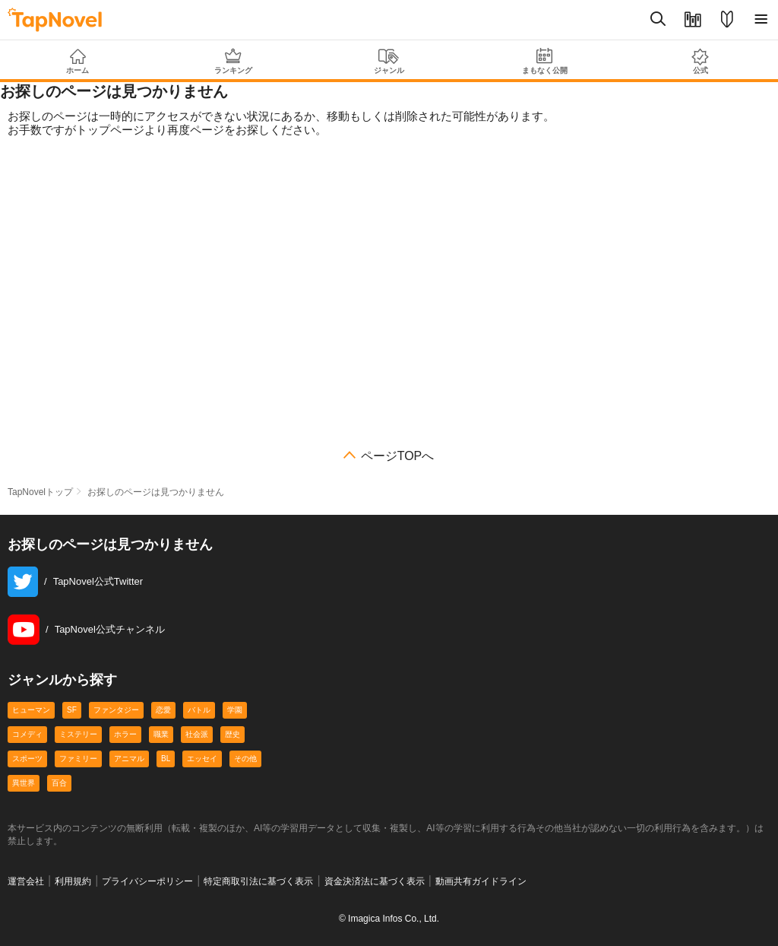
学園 (234, 710)
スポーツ (27, 758)
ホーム (78, 62)
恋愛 (163, 710)
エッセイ (202, 758)
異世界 (23, 783)
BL (165, 758)
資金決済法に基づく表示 (374, 881)
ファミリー (78, 758)
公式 (700, 61)
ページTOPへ (398, 456)
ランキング (234, 61)
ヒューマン (31, 710)
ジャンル (389, 62)
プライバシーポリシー (147, 881)
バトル (199, 710)
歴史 (232, 734)
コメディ (27, 734)
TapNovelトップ (40, 492)
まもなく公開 (544, 61)
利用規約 (73, 881)
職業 (161, 734)
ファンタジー (116, 710)
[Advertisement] (389, 298)
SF (72, 710)
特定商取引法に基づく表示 (258, 881)
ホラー (125, 734)
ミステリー (78, 734)
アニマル (129, 758)
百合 (59, 783)
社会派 (196, 734)
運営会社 (26, 881)
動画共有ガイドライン (481, 881)
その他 (245, 758)
